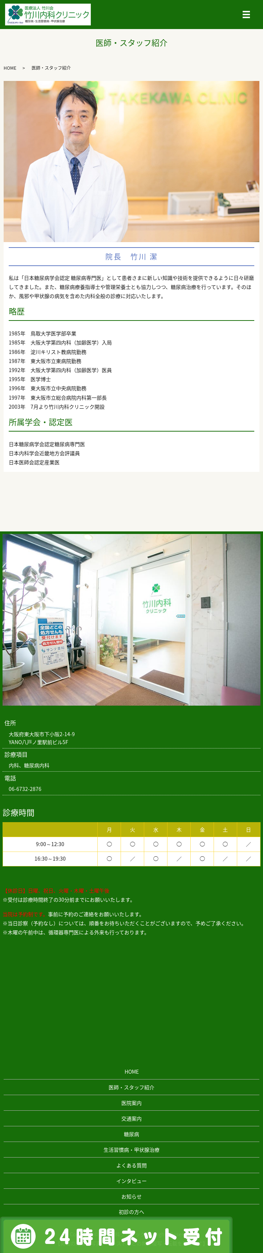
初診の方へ (131, 1211)
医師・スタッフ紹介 (131, 1087)
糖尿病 (131, 1134)
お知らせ (131, 1196)
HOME (10, 68)
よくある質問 (131, 1165)
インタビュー (131, 1180)
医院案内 (131, 1102)
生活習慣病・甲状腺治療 (131, 1149)
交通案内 (131, 1118)
